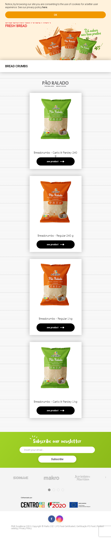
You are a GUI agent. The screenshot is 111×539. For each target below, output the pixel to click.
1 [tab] (49, 490)
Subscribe (57, 459)
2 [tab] (54, 490)
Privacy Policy (25, 528)
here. (45, 7)
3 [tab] (58, 490)
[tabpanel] (20, 478)
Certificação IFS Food (85, 526)
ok (55, 15)
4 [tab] (63, 490)
